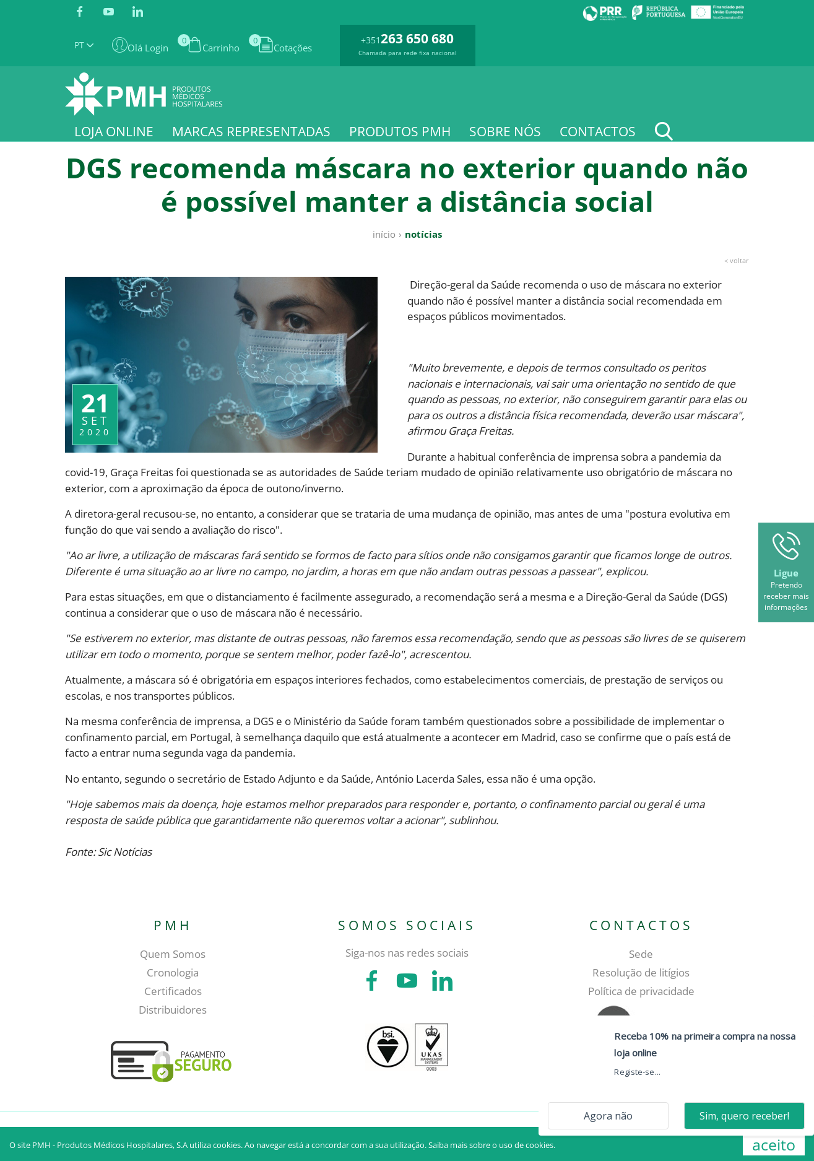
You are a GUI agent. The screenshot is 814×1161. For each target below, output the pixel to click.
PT (83, 45)
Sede (641, 954)
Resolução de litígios (641, 972)
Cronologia (173, 972)
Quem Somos (173, 954)
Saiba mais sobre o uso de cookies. (491, 1144)
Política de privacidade (641, 991)
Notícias (423, 234)
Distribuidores (173, 1009)
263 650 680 (417, 38)
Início (384, 234)
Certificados (173, 991)
